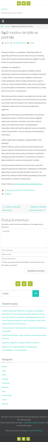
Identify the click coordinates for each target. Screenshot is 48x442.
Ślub (3, 391)
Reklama (5, 387)
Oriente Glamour (28, 190)
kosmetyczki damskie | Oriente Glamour (27, 184)
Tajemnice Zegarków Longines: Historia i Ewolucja (20, 342)
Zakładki (7, 194)
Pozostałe (5, 383)
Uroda (7, 26)
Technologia (6, 395)
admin (6, 43)
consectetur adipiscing (32, 422)
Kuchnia (5, 379)
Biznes (4, 366)
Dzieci (4, 375)
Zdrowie (5, 404)
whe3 (4, 9)
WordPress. (38, 431)
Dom (4, 370)
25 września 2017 (19, 43)
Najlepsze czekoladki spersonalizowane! (37, 208)
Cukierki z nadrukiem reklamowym (11, 208)
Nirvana (30, 431)
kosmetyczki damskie (13, 190)
